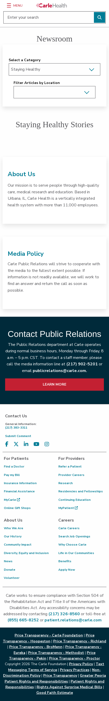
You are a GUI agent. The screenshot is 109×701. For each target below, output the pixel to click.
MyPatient (68, 508)
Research (65, 483)
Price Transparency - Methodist (56, 652)
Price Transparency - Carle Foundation (49, 635)
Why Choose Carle (72, 545)
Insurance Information (20, 483)
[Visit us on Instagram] (47, 444)
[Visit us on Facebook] (6, 444)
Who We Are (13, 528)
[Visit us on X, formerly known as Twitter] (16, 444)
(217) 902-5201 (82, 364)
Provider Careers (71, 475)
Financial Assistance (19, 491)
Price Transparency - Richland (79, 641)
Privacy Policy (81, 664)
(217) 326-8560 (64, 614)
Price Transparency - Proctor (74, 658)
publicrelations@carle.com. (60, 371)
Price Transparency (60, 675)
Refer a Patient (70, 466)
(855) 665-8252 (23, 620)
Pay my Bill (12, 475)
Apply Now (66, 570)
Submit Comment (18, 436)
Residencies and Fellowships (80, 491)
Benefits (64, 561)
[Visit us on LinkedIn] (26, 444)
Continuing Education (74, 500)
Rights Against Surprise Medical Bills (69, 687)
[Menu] (9, 5)
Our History (12, 536)
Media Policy (26, 254)
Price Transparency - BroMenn (35, 646)
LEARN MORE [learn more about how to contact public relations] (54, 384)
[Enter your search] (54, 17)
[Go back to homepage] (51, 5)
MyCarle (12, 500)
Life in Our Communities (76, 553)
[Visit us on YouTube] (36, 444)
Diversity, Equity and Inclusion (26, 553)
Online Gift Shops (17, 508)
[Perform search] (99, 17)
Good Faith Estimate (54, 692)
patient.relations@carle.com (73, 620)
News (8, 561)
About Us (21, 174)
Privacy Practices (74, 669)
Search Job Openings (74, 536)
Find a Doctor (14, 466)
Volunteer (11, 578)
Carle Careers (69, 528)
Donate (9, 570)
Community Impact (17, 545)
